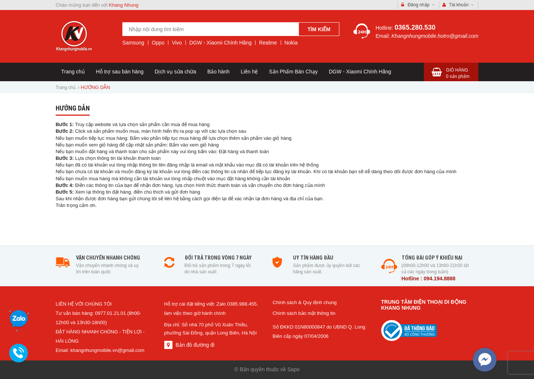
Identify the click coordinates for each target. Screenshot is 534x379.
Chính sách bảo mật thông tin (304, 313)
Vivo (177, 43)
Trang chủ (73, 72)
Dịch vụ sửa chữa (175, 72)
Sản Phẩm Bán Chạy (293, 72)
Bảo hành (218, 72)
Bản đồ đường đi (194, 345)
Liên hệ (249, 72)
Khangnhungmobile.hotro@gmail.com (435, 36)
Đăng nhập (418, 5)
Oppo (158, 43)
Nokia (291, 43)
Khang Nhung (124, 5)
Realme (268, 43)
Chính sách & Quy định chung (305, 302)
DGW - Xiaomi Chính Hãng (220, 43)
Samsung (133, 43)
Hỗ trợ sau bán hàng (120, 72)
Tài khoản (458, 5)
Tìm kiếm (318, 29)
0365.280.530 (415, 27)
